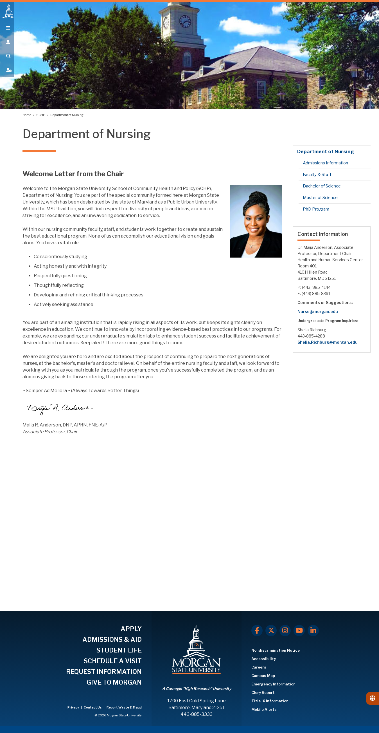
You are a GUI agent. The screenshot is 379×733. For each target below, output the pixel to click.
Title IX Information (269, 701)
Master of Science (320, 197)
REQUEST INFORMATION (104, 671)
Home (27, 115)
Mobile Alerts (264, 709)
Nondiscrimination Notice (275, 650)
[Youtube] (299, 630)
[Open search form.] (7, 60)
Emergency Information (273, 684)
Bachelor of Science (322, 186)
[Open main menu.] (7, 31)
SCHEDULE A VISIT (113, 661)
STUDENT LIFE (119, 650)
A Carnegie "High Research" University (196, 688)
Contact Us (93, 707)
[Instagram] (285, 630)
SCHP (41, 115)
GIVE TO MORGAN (114, 682)
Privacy (73, 707)
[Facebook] (257, 630)
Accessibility (263, 658)
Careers (258, 667)
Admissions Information (325, 163)
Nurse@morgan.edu (317, 311)
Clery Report (263, 692)
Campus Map (263, 675)
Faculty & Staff (317, 174)
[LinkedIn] (313, 630)
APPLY (131, 629)
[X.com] (271, 630)
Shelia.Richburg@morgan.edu (327, 342)
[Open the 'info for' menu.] (7, 46)
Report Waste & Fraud (124, 707)
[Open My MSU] (7, 74)
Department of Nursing (67, 115)
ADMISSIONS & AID (112, 639)
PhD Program (316, 209)
